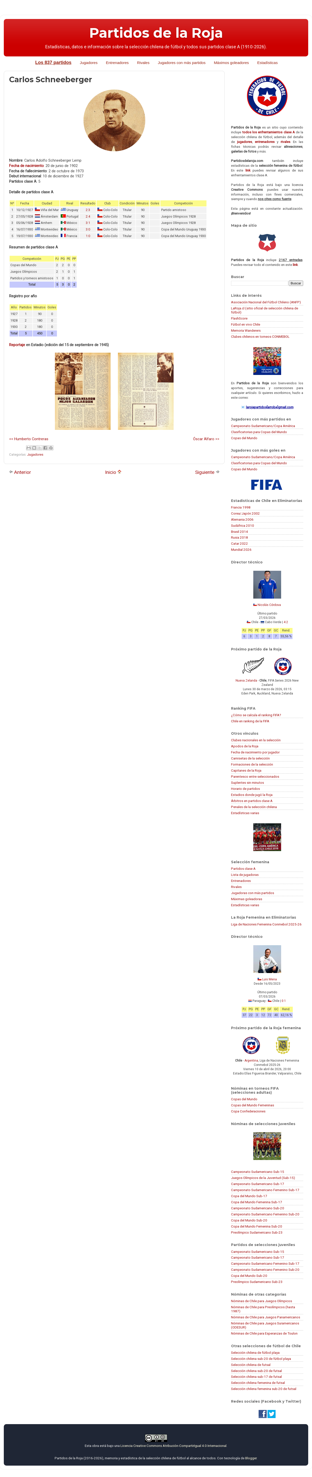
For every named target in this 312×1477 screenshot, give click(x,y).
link (248, 170)
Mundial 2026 (241, 549)
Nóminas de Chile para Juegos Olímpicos (261, 1301)
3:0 (88, 229)
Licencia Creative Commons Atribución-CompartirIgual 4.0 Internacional (173, 1446)
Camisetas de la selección (250, 758)
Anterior (20, 472)
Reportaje (17, 345)
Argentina (251, 1060)
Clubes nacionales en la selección (256, 740)
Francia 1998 (241, 507)
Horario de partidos (245, 789)
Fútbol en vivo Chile (245, 324)
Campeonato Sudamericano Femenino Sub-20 (265, 1214)
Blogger (251, 1458)
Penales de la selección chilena (254, 807)
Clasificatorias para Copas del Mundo (259, 432)
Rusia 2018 (239, 537)
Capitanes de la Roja (246, 770)
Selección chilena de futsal (251, 1365)
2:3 (88, 210)
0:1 (284, 1001)
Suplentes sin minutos (247, 782)
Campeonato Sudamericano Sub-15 (257, 1172)
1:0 (88, 236)
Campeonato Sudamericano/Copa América (263, 426)
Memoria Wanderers (246, 330)
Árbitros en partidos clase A (252, 801)
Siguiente (207, 472)
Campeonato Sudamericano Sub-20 (257, 1208)
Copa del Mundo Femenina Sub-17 (256, 1202)
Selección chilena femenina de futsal (258, 1383)
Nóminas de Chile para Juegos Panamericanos (265, 1317)
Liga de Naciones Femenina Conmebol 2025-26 (266, 924)
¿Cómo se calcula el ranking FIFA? (256, 715)
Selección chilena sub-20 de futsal (256, 1371)
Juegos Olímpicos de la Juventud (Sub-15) (263, 1178)
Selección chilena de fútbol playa (255, 1353)
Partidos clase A (243, 869)
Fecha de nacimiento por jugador (255, 752)
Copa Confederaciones (248, 1111)
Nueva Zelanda (246, 680)
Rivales (143, 62)
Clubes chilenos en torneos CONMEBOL (260, 336)
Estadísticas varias (245, 813)
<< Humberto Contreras (28, 439)
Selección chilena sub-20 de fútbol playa (261, 1359)
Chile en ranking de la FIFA (250, 721)
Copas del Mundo (244, 438)
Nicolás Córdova (269, 605)
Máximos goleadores (231, 62)
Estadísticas (267, 62)
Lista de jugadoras (245, 875)
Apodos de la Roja (244, 746)
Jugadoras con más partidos (252, 893)
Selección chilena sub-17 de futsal (256, 1377)
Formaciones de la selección (252, 764)
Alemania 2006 (242, 519)
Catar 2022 (239, 543)
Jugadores (88, 62)
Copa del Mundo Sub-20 (249, 1220)
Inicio (113, 472)
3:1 (88, 223)
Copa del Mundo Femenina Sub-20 (256, 1226)
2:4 (88, 216)
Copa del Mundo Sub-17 (249, 1196)
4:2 (286, 622)
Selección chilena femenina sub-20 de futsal (263, 1389)
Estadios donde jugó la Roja (252, 795)
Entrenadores (117, 62)
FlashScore (239, 318)
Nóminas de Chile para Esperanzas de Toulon (264, 1333)
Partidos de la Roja (156, 33)
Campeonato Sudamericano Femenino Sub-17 (265, 1190)
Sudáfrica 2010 (242, 525)
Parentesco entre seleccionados (255, 776)
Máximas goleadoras (246, 899)
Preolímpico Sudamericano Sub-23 (257, 1232)
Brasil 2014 (239, 532)
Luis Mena (269, 979)
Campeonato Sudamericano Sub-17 (257, 1184)
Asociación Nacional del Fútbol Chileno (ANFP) (266, 302)
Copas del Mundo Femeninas (252, 1105)
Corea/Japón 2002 (245, 513)
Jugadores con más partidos (181, 62)
